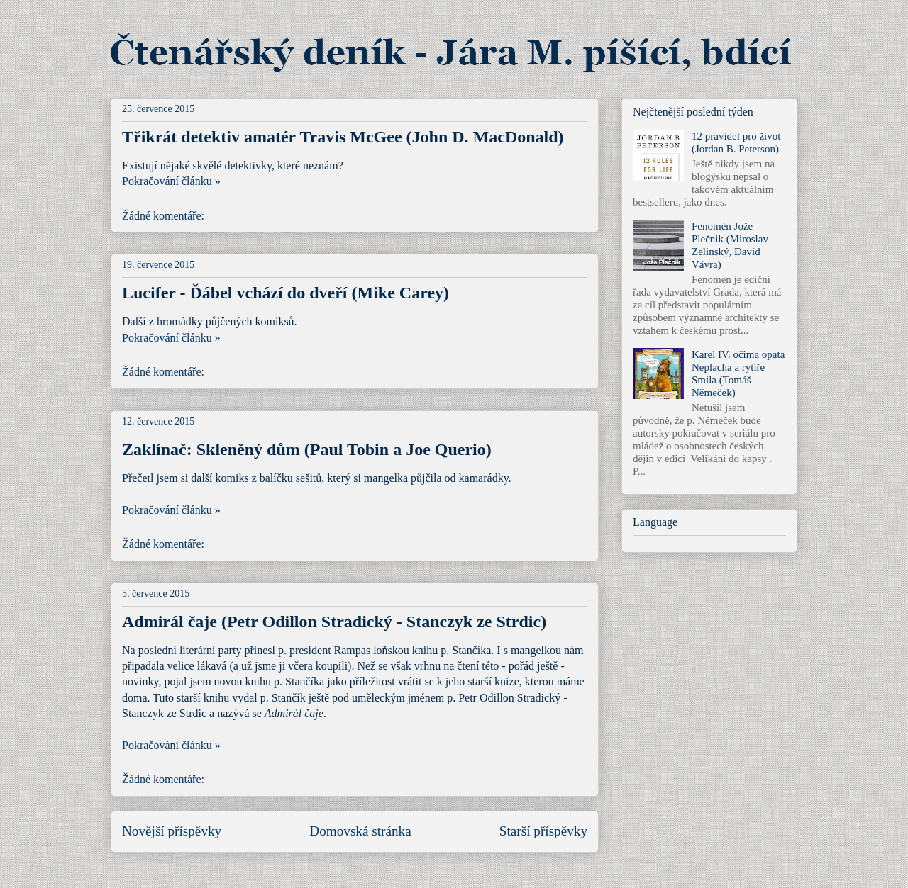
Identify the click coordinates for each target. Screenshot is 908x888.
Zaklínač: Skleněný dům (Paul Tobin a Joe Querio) (307, 449)
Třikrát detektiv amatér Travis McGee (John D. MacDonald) (343, 137)
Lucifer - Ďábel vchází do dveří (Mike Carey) (285, 292)
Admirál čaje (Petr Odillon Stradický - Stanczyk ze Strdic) (334, 621)
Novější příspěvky (171, 831)
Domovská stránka (360, 831)
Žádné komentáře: (164, 216)
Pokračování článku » (171, 181)
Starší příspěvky (543, 831)
